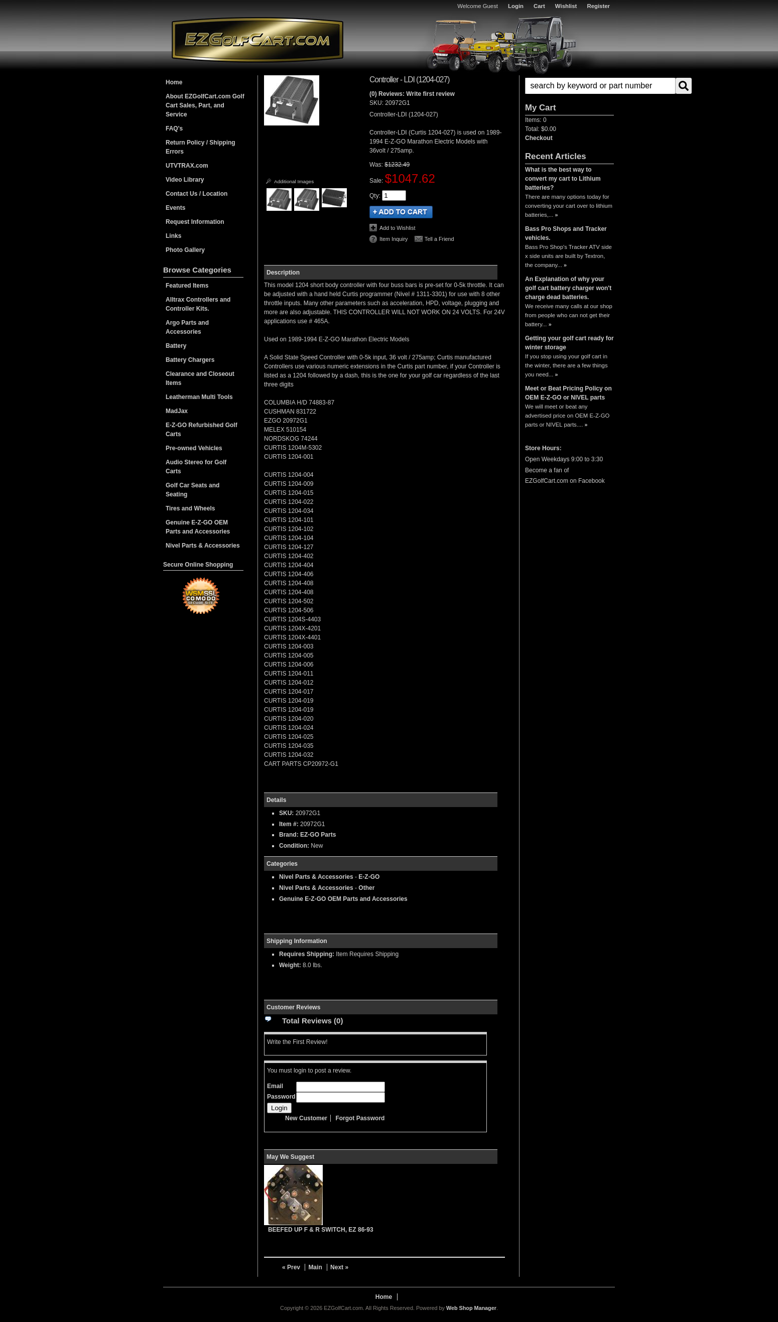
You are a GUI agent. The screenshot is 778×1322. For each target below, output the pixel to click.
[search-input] (600, 86)
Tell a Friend (439, 239)
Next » (339, 1267)
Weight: (290, 965)
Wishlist (566, 6)
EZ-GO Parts (318, 834)
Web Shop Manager (471, 1308)
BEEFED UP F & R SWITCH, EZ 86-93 (320, 1229)
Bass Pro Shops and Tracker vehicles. (566, 233)
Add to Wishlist (397, 228)
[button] (569, 86)
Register (598, 6)
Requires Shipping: (306, 954)
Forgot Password (359, 1118)
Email (275, 1086)
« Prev (291, 1267)
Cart (539, 6)
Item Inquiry (393, 239)
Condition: (294, 845)
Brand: (289, 834)
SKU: (377, 102)
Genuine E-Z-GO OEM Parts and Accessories (343, 898)
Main (315, 1267)
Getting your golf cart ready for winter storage (569, 343)
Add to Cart (401, 212)
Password (281, 1096)
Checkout (539, 138)
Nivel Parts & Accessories (316, 876)
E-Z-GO (368, 876)
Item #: (289, 824)
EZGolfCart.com (257, 39)
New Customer (306, 1118)
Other (366, 887)
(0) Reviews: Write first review (412, 93)
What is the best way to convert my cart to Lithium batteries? (563, 178)
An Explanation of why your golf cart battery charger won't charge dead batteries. (568, 288)
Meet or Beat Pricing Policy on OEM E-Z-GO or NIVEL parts (568, 393)
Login (516, 6)
